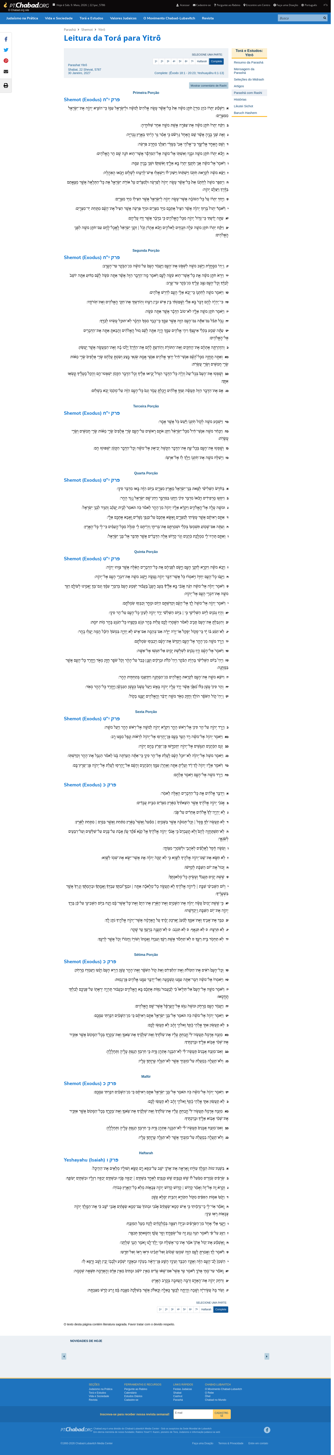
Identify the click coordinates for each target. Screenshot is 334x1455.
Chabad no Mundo (215, 1399)
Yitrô (101, 29)
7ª (192, 61)
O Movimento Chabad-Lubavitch (169, 18)
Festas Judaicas (182, 1389)
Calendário (130, 1392)
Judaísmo (184, 1432)
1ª (156, 61)
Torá (175, 1432)
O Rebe (209, 1392)
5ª (180, 61)
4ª (174, 61)
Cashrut (177, 1396)
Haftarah (202, 61)
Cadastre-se (202, 5)
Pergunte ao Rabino (227, 5)
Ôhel (207, 1396)
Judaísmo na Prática (22, 18)
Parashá (70, 29)
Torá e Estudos (91, 18)
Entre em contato (258, 1443)
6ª (186, 61)
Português (309, 5)
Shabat (177, 1392)
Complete (216, 61)
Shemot (87, 29)
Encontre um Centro (256, 5)
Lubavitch (139, 1428)
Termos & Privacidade (230, 1443)
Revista (208, 18)
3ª (168, 61)
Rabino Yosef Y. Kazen (148, 1432)
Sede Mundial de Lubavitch (197, 1428)
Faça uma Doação (285, 5)
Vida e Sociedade (59, 18)
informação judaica (202, 1432)
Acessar (183, 5)
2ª (162, 61)
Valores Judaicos (123, 18)
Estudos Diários (133, 1396)
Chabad (129, 1428)
